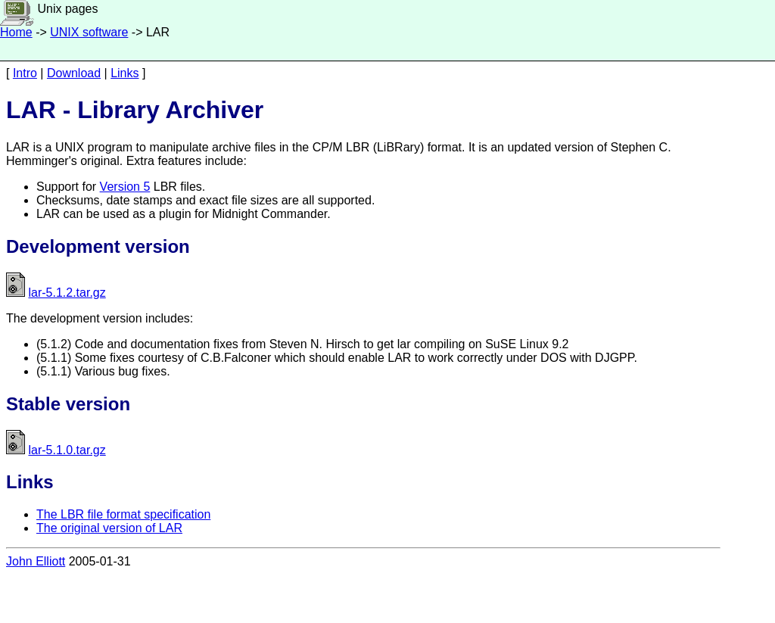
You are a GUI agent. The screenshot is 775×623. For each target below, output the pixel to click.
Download (74, 73)
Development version (98, 246)
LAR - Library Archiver (134, 109)
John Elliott (35, 561)
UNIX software (89, 32)
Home (16, 32)
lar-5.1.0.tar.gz (66, 450)
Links (124, 73)
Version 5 (125, 186)
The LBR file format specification (123, 514)
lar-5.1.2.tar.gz (66, 292)
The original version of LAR (109, 528)
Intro (25, 73)
